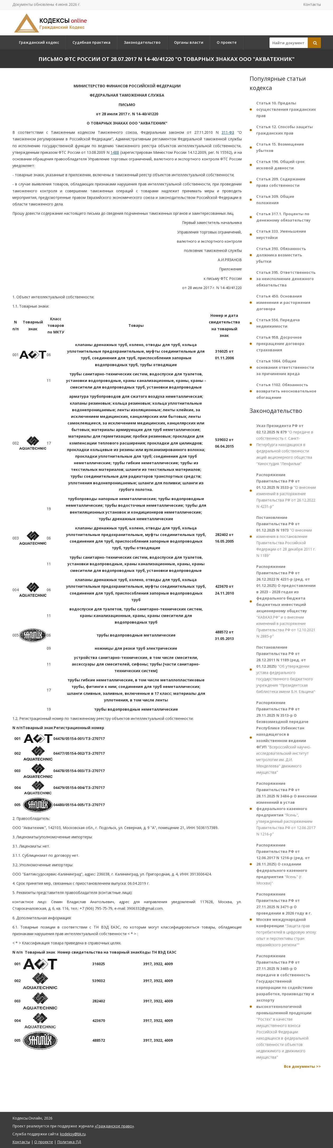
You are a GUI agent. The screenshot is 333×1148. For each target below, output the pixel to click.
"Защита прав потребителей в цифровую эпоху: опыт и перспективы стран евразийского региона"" (286, 919)
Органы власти (188, 42)
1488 (114, 152)
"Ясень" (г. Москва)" (283, 864)
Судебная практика (91, 42)
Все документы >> (302, 1066)
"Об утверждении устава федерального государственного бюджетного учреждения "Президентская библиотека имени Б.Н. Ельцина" (285, 669)
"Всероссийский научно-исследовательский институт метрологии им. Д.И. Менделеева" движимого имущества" (283, 737)
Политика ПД (69, 1141)
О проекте (227, 42)
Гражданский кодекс (39, 42)
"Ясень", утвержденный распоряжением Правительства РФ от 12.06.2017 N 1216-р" (286, 808)
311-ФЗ (227, 132)
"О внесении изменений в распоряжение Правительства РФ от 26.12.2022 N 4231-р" (286, 490)
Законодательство (142, 42)
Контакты (312, 4)
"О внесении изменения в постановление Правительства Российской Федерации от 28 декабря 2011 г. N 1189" (286, 536)
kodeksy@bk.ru (73, 1133)
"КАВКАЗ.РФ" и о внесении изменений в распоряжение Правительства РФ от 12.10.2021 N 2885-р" (286, 601)
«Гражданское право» (114, 1125)
